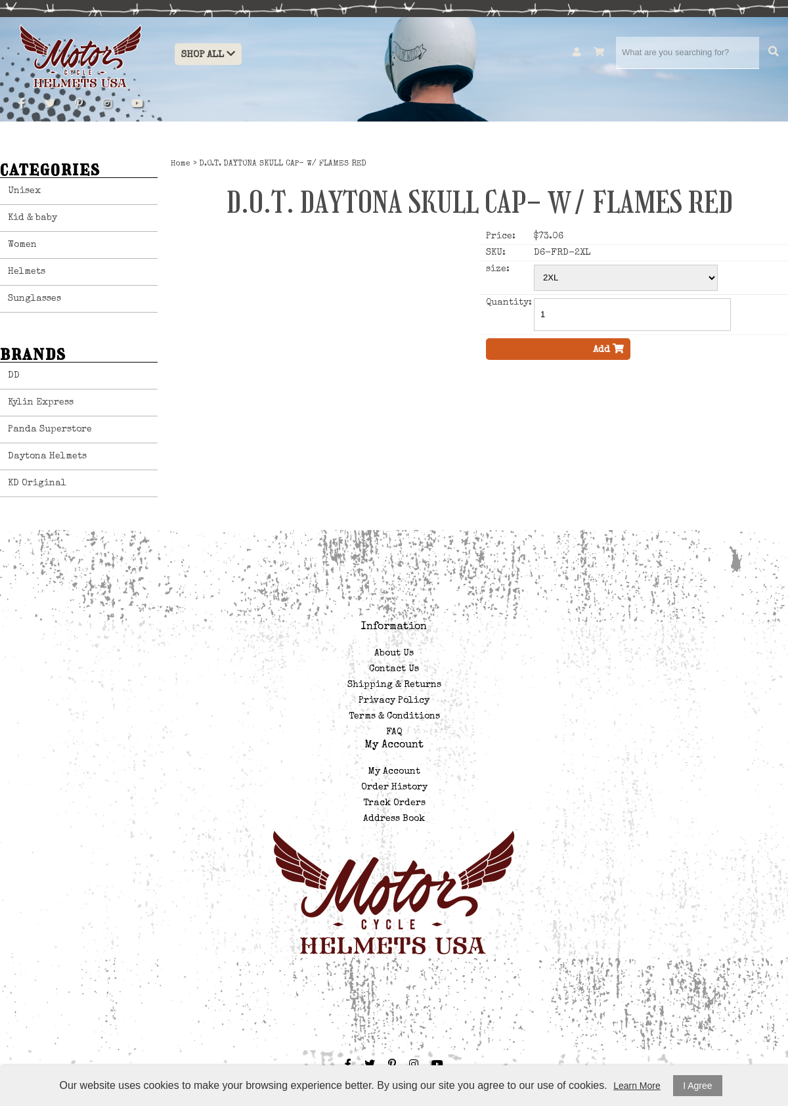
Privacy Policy (394, 700)
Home (180, 164)
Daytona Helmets (47, 456)
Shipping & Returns (394, 685)
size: (498, 269)
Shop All (208, 54)
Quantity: (508, 302)
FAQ (394, 732)
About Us (394, 653)
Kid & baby (32, 218)
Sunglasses (34, 298)
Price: (500, 236)
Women (22, 245)
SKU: (496, 252)
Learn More (637, 1085)
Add (608, 349)
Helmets (26, 271)
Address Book (394, 819)
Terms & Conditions (394, 716)
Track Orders (394, 803)
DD (14, 375)
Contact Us (394, 669)
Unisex (24, 191)
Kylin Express (41, 402)
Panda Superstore (50, 429)
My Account (394, 771)
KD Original (37, 483)
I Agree (697, 1085)
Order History (394, 787)
